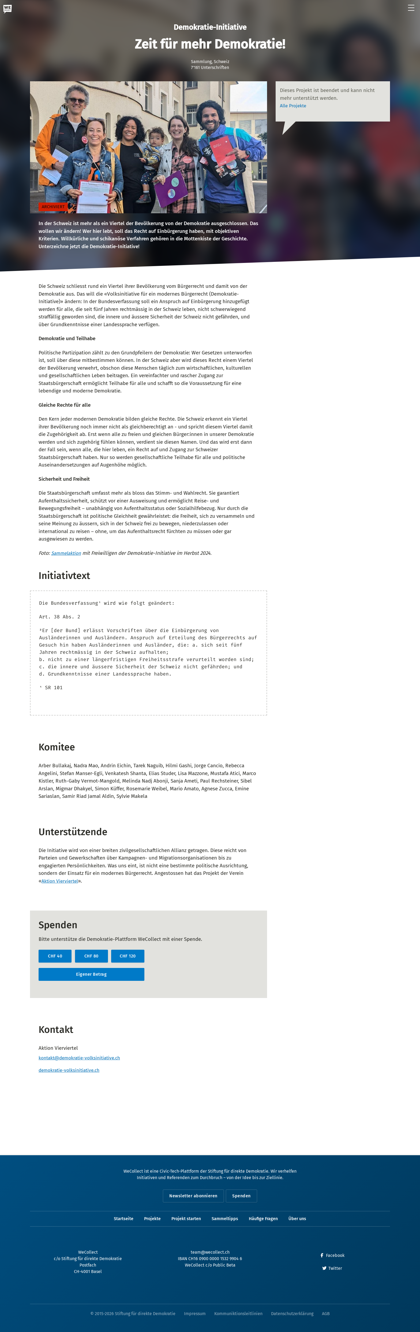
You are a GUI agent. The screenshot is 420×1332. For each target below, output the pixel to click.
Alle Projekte (294, 105)
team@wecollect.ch (210, 1252)
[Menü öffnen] (411, 8)
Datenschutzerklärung (292, 1313)
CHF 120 (128, 956)
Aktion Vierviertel (61, 881)
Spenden (243, 1195)
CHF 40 (55, 956)
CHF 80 (91, 956)
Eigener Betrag (91, 974)
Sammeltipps (225, 1218)
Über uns (297, 1218)
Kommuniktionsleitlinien (238, 1313)
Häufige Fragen (263, 1218)
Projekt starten (186, 1218)
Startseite (123, 1218)
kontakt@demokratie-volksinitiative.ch (83, 1058)
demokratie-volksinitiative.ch (72, 1071)
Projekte (152, 1218)
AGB (326, 1313)
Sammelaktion (67, 553)
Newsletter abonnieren (192, 1195)
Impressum (195, 1313)
